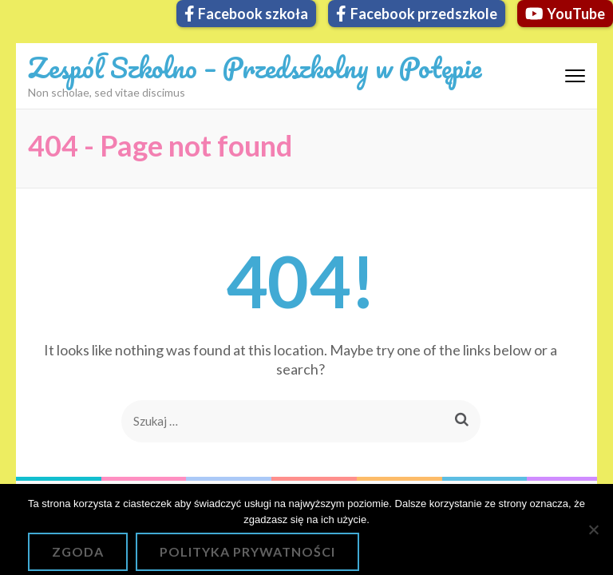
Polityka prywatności (247, 551)
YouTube (565, 13)
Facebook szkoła (246, 13)
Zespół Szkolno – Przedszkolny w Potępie (254, 67)
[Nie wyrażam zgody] (593, 529)
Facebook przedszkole (416, 13)
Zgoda (78, 551)
